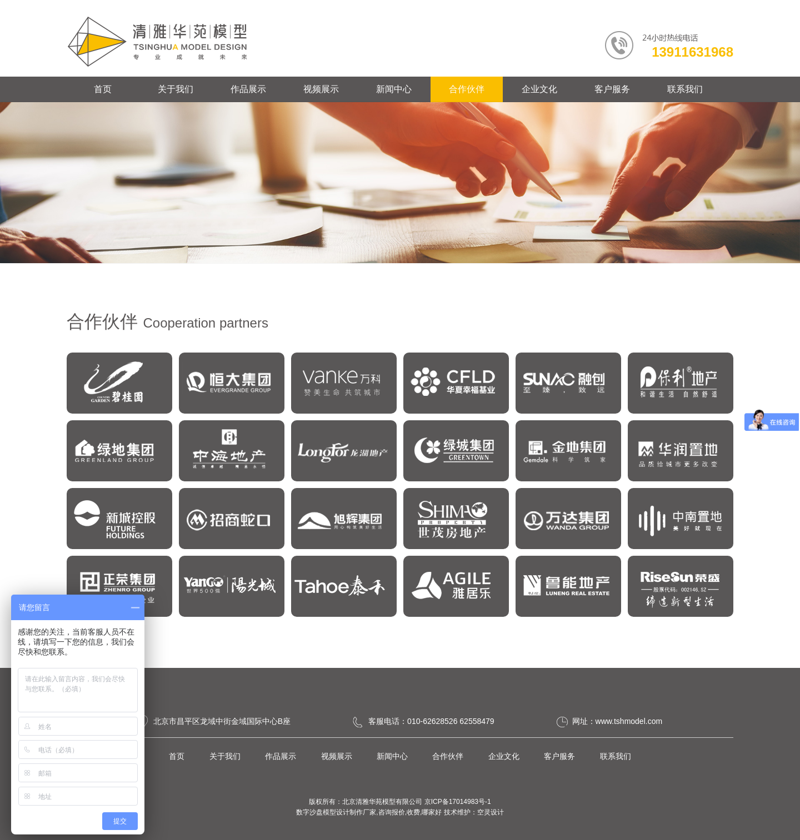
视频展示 (321, 89)
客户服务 (612, 89)
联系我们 (685, 89)
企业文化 (539, 89)
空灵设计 (490, 812)
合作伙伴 (466, 89)
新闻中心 (394, 89)
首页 (103, 89)
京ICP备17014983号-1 (457, 802)
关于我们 (175, 89)
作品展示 (248, 89)
